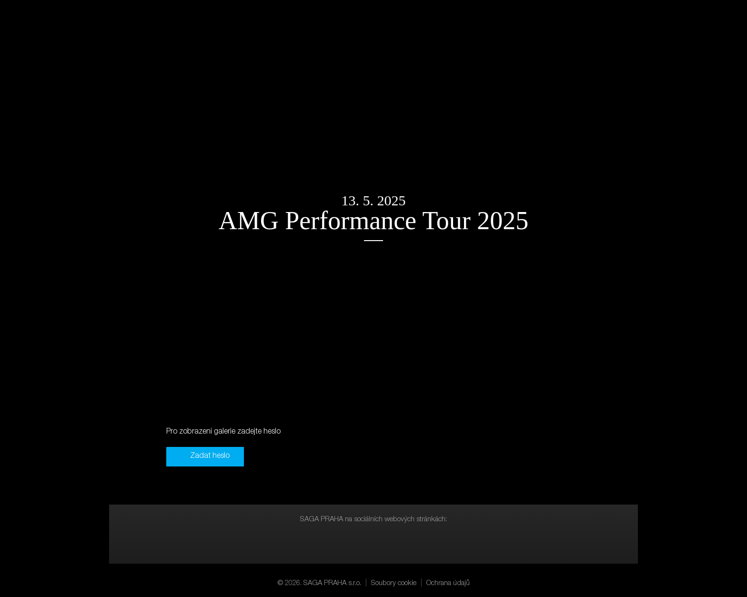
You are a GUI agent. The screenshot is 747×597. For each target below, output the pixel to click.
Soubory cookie (393, 583)
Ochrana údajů (448, 583)
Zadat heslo (210, 456)
